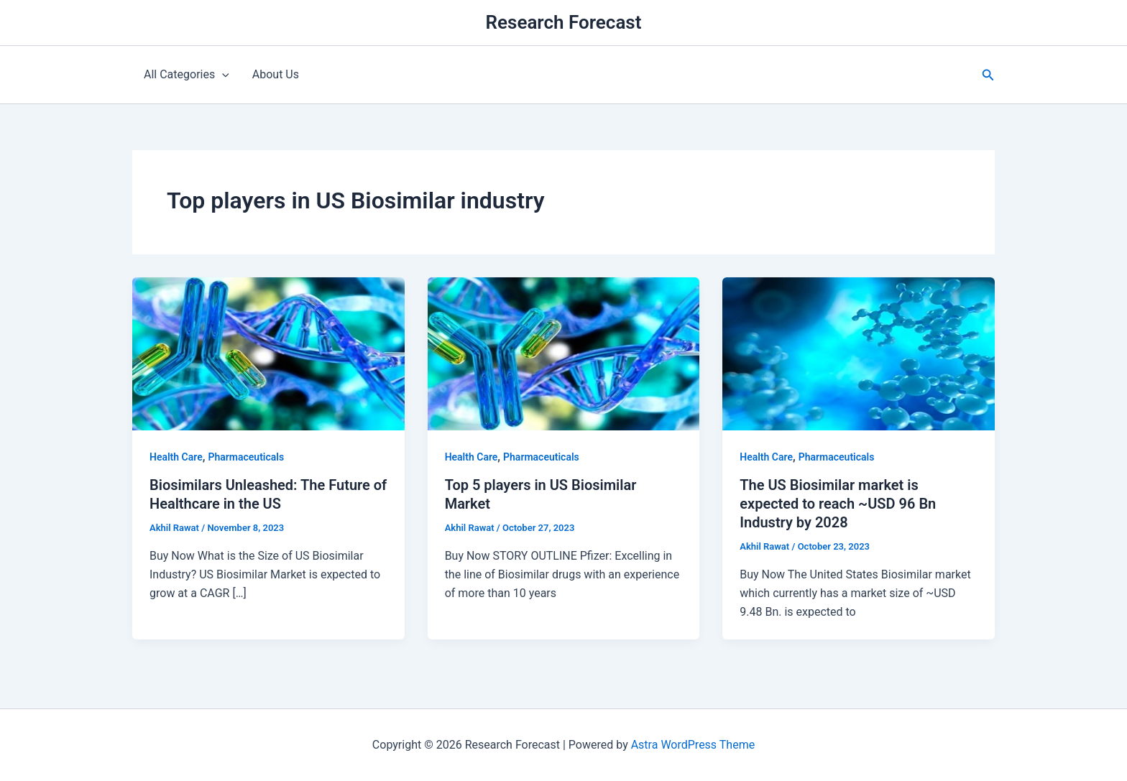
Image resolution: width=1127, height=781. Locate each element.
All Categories (186, 74)
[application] (222, 74)
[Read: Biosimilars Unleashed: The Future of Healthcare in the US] (268, 353)
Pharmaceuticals (246, 457)
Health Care (176, 457)
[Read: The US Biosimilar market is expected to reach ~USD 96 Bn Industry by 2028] (858, 353)
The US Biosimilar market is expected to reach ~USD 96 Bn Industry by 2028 (838, 503)
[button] (988, 75)
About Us (275, 74)
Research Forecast (564, 22)
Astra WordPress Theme (693, 745)
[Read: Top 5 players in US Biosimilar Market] (564, 353)
